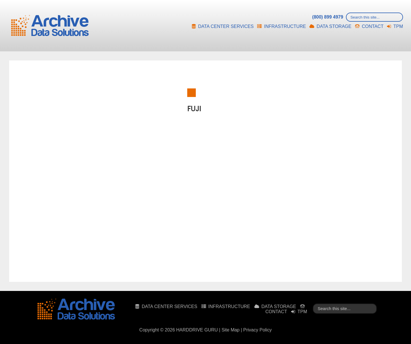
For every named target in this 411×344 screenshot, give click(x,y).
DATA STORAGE (334, 26)
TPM (398, 26)
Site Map (230, 329)
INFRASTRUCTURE (285, 26)
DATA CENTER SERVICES (226, 26)
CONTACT (373, 26)
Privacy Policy (257, 329)
